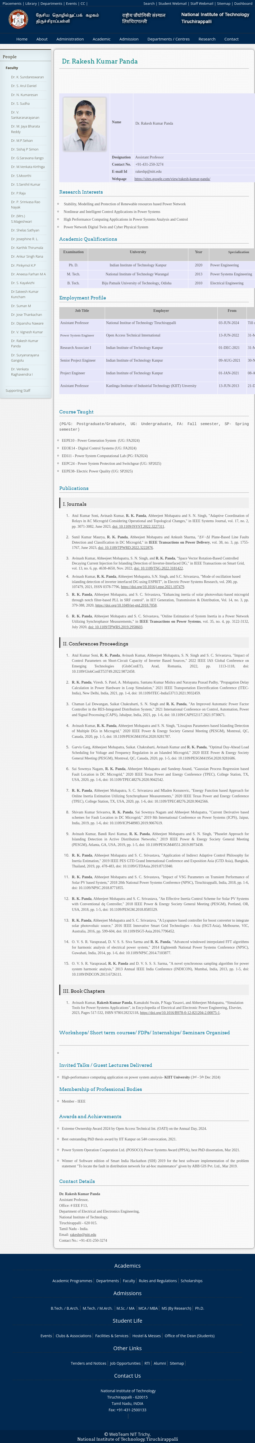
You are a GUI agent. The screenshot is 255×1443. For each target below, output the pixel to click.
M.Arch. (106, 1308)
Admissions (127, 1293)
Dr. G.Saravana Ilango (27, 158)
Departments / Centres (169, 39)
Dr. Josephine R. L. (25, 238)
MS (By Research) (176, 1308)
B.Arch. (73, 1308)
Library (31, 3)
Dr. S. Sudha (20, 103)
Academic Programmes (72, 1280)
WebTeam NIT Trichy (129, 1434)
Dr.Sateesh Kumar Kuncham (25, 294)
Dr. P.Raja (18, 193)
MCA (142, 1308)
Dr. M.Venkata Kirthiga (28, 166)
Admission (129, 39)
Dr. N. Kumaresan (24, 94)
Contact (231, 39)
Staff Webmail (201, 3)
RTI (147, 1363)
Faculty (12, 67)
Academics (127, 1265)
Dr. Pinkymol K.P (23, 265)
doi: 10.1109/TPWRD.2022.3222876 (125, 548)
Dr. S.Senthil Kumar (25, 184)
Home (22, 39)
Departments (51, 3)
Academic (101, 39)
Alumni (160, 1363)
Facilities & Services (112, 1335)
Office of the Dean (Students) (190, 1335)
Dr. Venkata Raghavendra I (22, 372)
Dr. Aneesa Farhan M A (28, 274)
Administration (70, 39)
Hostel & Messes (146, 1335)
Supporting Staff (18, 390)
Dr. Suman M (21, 305)
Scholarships (191, 1280)
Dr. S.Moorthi (21, 175)
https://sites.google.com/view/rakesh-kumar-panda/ (172, 179)
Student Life (127, 1320)
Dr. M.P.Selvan (22, 140)
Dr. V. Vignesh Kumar (27, 332)
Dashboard (243, 3)
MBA (154, 1308)
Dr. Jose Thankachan (26, 314)
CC (83, 3)
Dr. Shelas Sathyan (25, 230)
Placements (12, 3)
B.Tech (56, 1308)
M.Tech (89, 1308)
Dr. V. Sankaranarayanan (25, 115)
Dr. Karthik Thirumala (27, 247)
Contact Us (127, 1375)
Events (71, 3)
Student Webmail (172, 3)
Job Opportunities (125, 1363)
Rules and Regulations (158, 1280)
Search (149, 3)
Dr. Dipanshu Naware (27, 323)
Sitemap (224, 3)
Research (207, 39)
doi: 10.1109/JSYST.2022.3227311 (138, 527)
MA (131, 1308)
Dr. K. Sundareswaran (27, 77)
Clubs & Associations (74, 1335)
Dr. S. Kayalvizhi (23, 282)
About (42, 39)
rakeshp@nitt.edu (83, 1235)
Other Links (127, 1348)
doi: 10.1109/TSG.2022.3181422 (158, 568)
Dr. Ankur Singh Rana (27, 256)
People (10, 56)
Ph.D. (199, 1308)
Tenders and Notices (88, 1363)
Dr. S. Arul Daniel (24, 85)
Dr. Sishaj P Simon (25, 149)
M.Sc (120, 1308)
